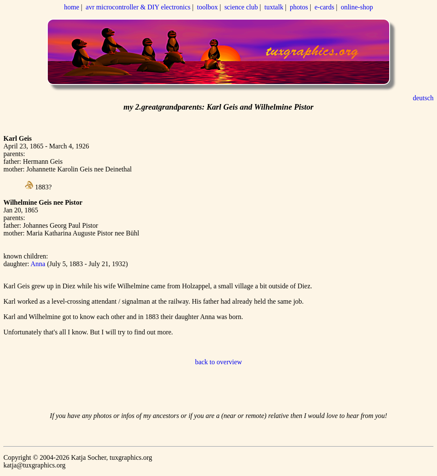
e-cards (324, 7)
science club (241, 7)
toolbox (207, 7)
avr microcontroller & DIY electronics (138, 7)
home (71, 7)
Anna (39, 263)
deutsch (423, 98)
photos (299, 7)
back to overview (218, 362)
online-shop (357, 7)
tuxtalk (273, 7)
